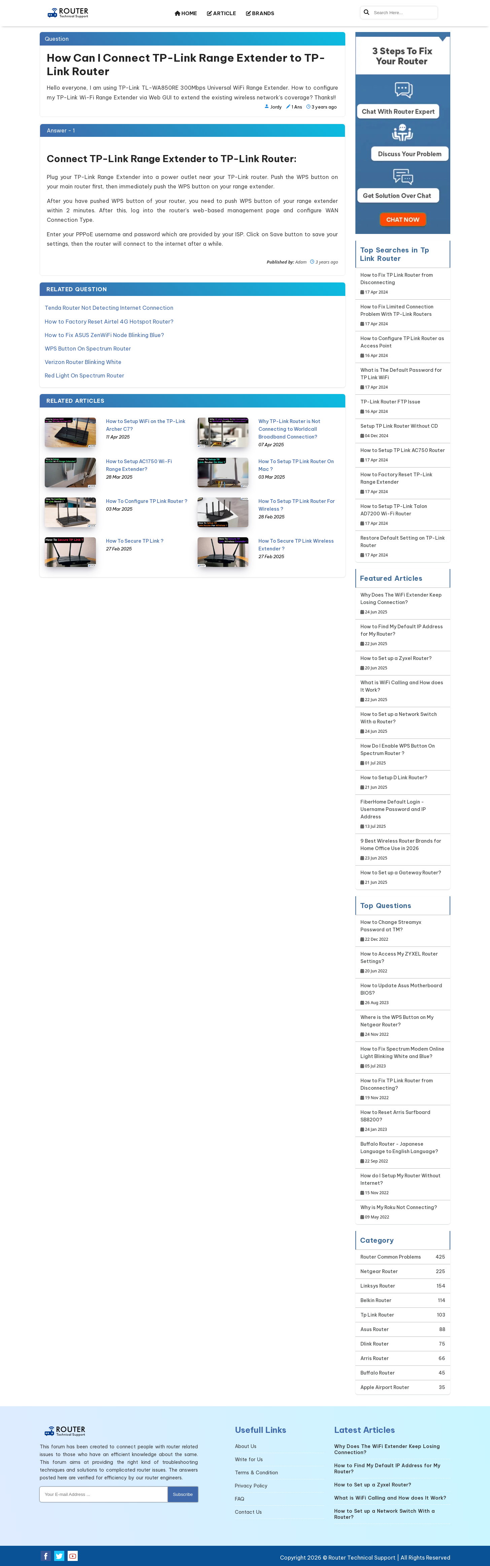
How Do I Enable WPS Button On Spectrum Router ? (403, 755)
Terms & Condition (256, 1473)
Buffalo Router (377, 1373)
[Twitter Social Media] (59, 1556)
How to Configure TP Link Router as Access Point (403, 347)
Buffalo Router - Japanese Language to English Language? (403, 1153)
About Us (245, 1446)
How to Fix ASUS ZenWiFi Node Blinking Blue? (104, 334)
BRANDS (260, 13)
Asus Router (374, 1329)
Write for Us (249, 1459)
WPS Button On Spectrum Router (88, 348)
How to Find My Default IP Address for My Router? (403, 636)
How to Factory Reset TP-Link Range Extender (403, 483)
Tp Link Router (377, 1315)
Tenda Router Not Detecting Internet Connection (109, 307)
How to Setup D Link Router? (393, 783)
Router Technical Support (361, 1557)
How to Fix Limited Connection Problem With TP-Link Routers (403, 316)
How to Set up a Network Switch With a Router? (403, 723)
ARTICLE (221, 13)
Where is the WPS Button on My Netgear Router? (403, 1026)
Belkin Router (375, 1300)
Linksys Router (377, 1286)
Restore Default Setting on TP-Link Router (403, 547)
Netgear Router (379, 1271)
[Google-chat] (403, 133)
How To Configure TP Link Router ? (146, 501)
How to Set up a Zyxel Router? (396, 663)
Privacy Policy (251, 1486)
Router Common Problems (390, 1257)
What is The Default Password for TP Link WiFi (403, 379)
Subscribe (183, 1494)
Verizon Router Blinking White (83, 361)
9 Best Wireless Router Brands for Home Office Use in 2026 (403, 850)
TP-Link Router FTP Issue (390, 407)
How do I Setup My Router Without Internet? (403, 1185)
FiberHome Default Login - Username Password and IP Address (403, 814)
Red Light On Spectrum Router (84, 375)
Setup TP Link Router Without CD (399, 431)
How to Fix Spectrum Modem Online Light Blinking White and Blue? (403, 1058)
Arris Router (374, 1358)
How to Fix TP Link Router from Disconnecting (403, 284)
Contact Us (248, 1512)
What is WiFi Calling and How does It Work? (403, 691)
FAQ (239, 1499)
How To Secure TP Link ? (135, 541)
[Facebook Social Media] (46, 1556)
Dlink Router (374, 1344)
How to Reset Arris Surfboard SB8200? (403, 1121)
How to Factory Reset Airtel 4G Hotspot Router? (109, 321)
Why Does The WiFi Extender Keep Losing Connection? (403, 604)
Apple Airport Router (384, 1387)
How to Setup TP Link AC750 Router (402, 455)
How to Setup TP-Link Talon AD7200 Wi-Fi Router (403, 515)
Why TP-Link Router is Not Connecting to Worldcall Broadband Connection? (289, 429)
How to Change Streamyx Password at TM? (403, 931)
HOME (186, 13)
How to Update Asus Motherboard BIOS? (403, 994)
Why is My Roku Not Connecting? (398, 1212)
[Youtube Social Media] (73, 1556)
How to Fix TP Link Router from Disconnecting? (403, 1090)
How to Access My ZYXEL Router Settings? (403, 963)
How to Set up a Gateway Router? (400, 878)
